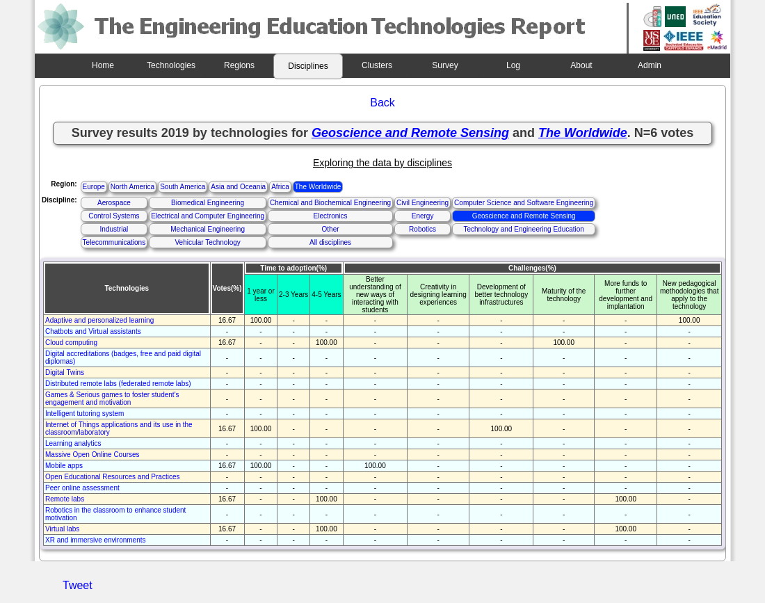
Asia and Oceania (238, 187)
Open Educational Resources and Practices (112, 477)
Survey (445, 65)
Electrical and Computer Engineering (207, 216)
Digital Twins (64, 372)
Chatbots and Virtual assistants (93, 331)
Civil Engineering (422, 203)
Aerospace (114, 203)
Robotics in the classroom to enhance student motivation (115, 514)
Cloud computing (71, 342)
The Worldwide (318, 187)
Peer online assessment (82, 488)
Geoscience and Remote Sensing (524, 216)
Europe (94, 187)
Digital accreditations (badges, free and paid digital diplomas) (123, 357)
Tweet (77, 585)
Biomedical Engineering (207, 203)
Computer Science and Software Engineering (523, 203)
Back (382, 102)
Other (330, 229)
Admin (649, 65)
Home (103, 65)
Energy (423, 216)
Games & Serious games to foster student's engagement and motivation (112, 398)
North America (132, 187)
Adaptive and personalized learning (99, 320)
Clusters (377, 65)
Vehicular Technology (207, 242)
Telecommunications (114, 242)
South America (182, 187)
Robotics (422, 229)
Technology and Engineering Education (523, 229)
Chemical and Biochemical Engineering (330, 203)
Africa (280, 187)
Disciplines (308, 66)
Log (513, 65)
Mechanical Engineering (207, 229)
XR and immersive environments (95, 540)
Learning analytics (73, 443)
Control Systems (113, 216)
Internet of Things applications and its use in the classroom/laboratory (119, 428)
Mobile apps (64, 465)
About (581, 65)
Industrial (114, 229)
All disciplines (330, 242)
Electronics (331, 216)
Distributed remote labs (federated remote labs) (118, 383)
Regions (239, 65)
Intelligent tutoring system (84, 413)
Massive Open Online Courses (92, 454)
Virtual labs (62, 529)
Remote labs (64, 499)
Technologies (171, 65)
